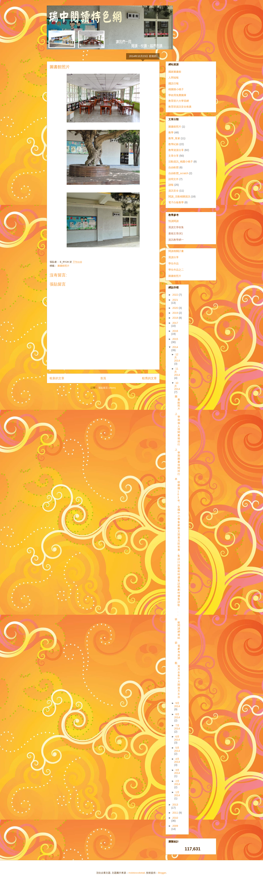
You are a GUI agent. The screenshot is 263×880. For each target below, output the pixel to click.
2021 (175, 299)
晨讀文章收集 (176, 227)
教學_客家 (174, 138)
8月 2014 (177, 716)
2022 (175, 294)
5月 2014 (177, 749)
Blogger (162, 872)
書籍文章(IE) (175, 233)
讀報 (171, 184)
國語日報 (173, 83)
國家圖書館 (174, 71)
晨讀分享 (173, 257)
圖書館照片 (63, 265)
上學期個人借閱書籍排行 (177, 429)
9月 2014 (177, 705)
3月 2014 (177, 772)
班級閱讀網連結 (177, 628)
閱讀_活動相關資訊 (179, 196)
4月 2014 (177, 760)
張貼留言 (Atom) (107, 387)
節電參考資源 (177, 650)
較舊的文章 (149, 378)
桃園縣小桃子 (176, 89)
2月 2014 (177, 783)
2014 (175, 347)
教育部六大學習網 (178, 100)
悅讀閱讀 (173, 221)
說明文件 (173, 179)
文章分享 (173, 155)
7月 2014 (177, 727)
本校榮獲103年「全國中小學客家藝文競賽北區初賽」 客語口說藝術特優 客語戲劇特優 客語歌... (177, 547)
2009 (175, 825)
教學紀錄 (173, 144)
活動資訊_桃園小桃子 (180, 161)
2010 (175, 817)
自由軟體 (173, 167)
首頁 (103, 378)
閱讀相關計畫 (176, 251)
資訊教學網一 (176, 239)
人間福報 (173, 77)
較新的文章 (57, 378)
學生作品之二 (176, 269)
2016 (175, 330)
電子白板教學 (176, 202)
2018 (175, 317)
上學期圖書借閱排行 (177, 461)
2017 (175, 322)
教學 (171, 132)
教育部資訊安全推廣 (179, 106)
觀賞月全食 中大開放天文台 (177, 680)
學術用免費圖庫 (177, 95)
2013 (175, 804)
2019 (175, 312)
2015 (175, 339)
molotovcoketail (136, 872)
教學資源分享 (176, 150)
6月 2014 (177, 738)
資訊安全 (173, 190)
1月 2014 (177, 794)
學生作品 (173, 263)
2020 (175, 307)
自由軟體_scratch (178, 173)
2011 (175, 812)
